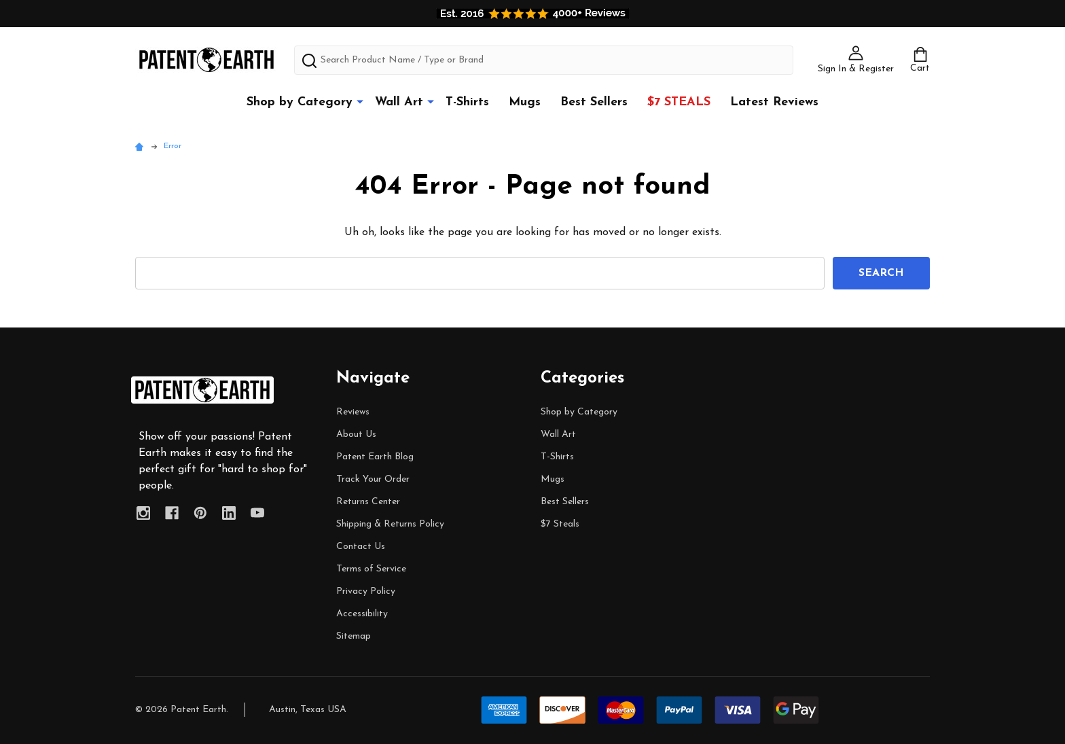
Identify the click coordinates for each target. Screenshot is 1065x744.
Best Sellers (594, 102)
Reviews (352, 412)
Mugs (525, 102)
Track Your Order (373, 479)
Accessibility (362, 614)
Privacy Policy (365, 591)
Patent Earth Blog (375, 457)
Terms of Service (371, 569)
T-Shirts (467, 102)
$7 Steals (678, 102)
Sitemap (353, 636)
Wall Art (399, 102)
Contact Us (360, 547)
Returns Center (368, 502)
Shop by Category (300, 102)
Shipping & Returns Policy (390, 524)
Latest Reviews (774, 102)
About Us (356, 434)
